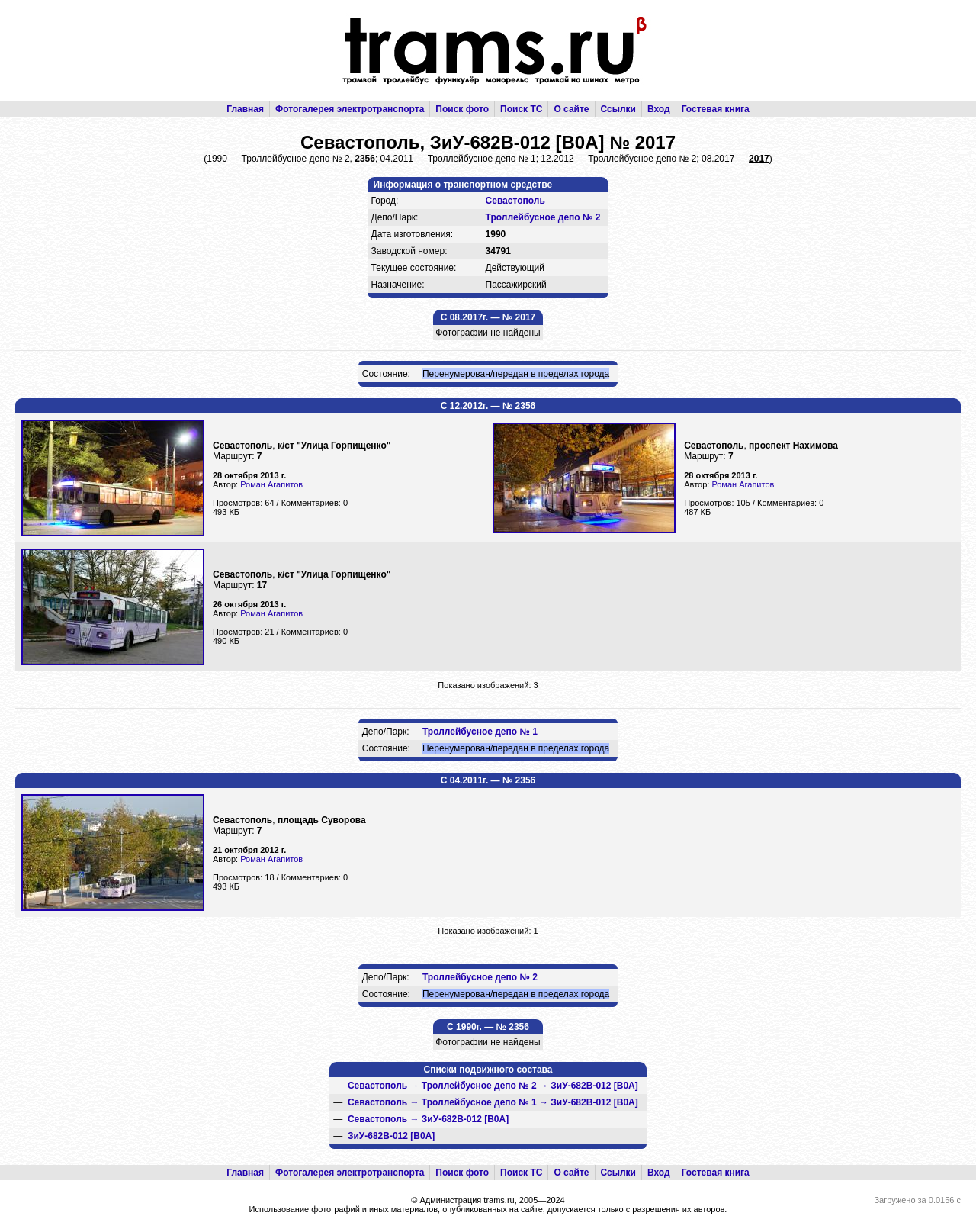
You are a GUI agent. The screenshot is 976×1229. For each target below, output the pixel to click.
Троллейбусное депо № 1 (480, 731)
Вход (658, 109)
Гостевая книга (716, 109)
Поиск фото (462, 109)
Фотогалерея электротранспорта (349, 109)
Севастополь (515, 200)
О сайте (571, 109)
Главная (245, 109)
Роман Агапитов (271, 484)
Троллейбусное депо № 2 (543, 217)
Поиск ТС (521, 109)
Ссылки (618, 109)
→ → (493, 1085)
